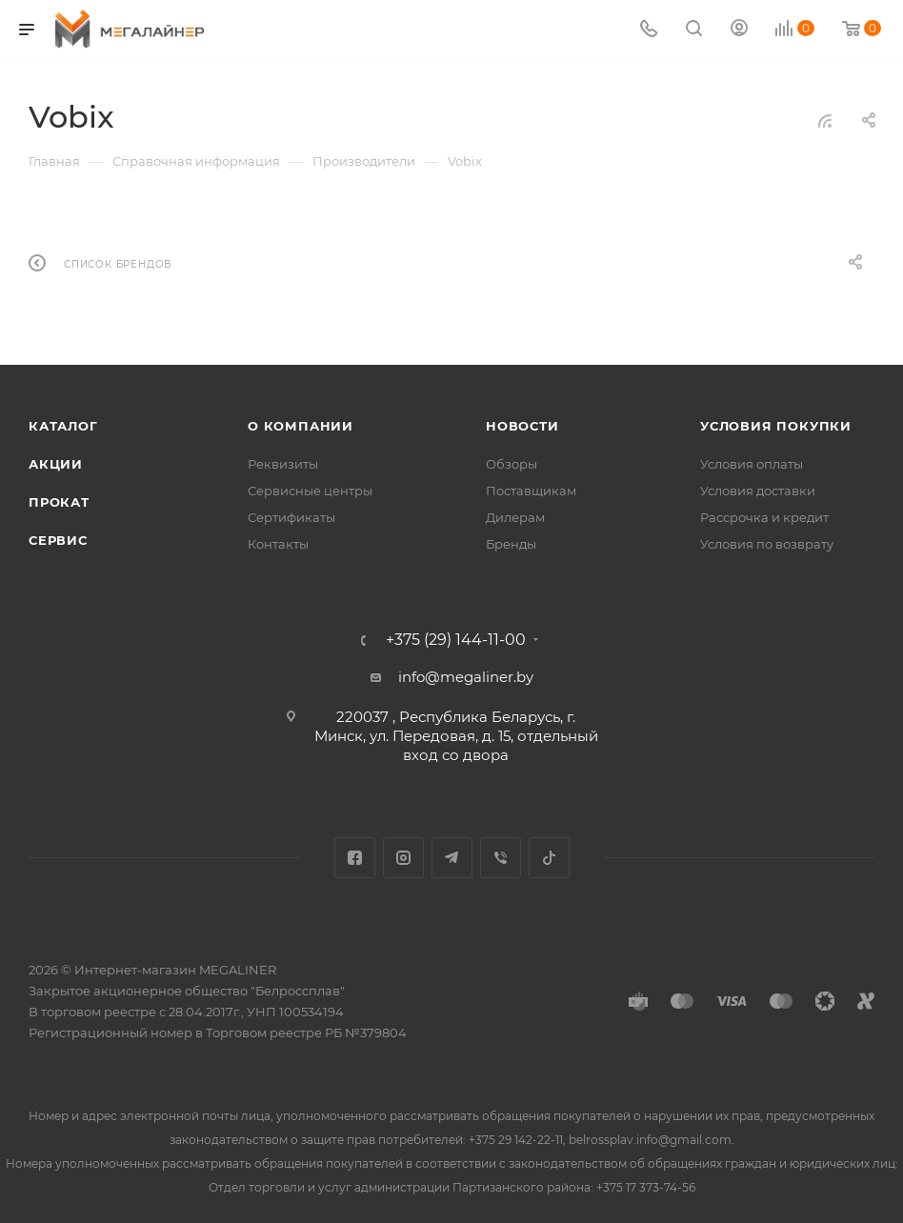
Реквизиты (283, 463)
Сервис (58, 540)
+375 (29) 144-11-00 (456, 640)
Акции (56, 463)
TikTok (549, 857)
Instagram (403, 857)
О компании (300, 425)
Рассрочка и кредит (764, 517)
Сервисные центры (310, 490)
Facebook (354, 857)
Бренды (511, 543)
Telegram (451, 857)
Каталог (63, 425)
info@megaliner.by (465, 677)
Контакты (278, 543)
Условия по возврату (766, 543)
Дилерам (515, 517)
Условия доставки (757, 490)
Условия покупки (776, 425)
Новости (522, 425)
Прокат (59, 502)
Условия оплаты (751, 463)
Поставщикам (531, 490)
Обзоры (511, 463)
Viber (500, 857)
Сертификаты (291, 517)
